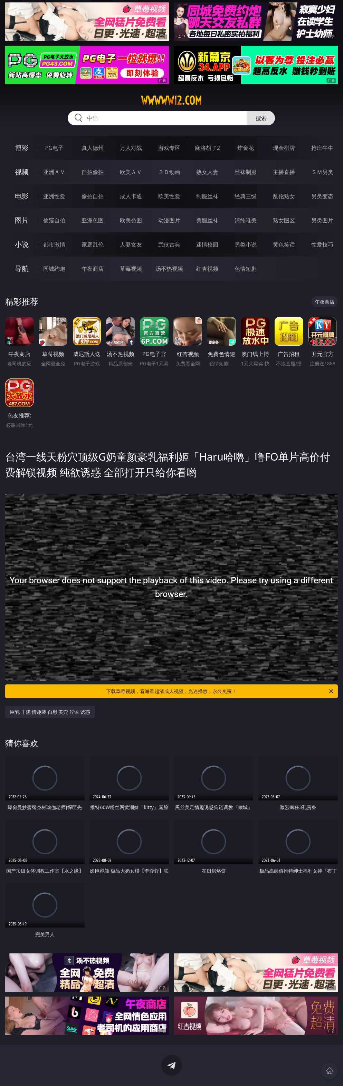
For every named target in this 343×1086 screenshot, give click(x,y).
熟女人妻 (207, 172)
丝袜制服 (246, 172)
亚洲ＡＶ (54, 172)
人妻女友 (131, 244)
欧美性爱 (169, 196)
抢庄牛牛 (322, 148)
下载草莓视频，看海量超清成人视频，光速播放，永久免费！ (220, 691)
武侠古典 (169, 244)
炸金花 (245, 148)
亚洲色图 (93, 220)
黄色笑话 (284, 244)
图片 (22, 220)
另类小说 (246, 244)
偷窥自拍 (54, 220)
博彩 (22, 147)
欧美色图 (131, 220)
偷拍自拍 (93, 196)
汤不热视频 (169, 268)
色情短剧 (246, 268)
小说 (22, 244)
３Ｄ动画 (169, 172)
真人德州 (93, 148)
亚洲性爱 (54, 196)
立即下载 (220, 1070)
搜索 (261, 118)
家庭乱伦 (93, 244)
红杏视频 (207, 268)
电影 (22, 196)
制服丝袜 (207, 196)
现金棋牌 (284, 148)
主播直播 (284, 172)
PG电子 (54, 148)
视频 (22, 171)
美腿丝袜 (207, 220)
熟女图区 (284, 220)
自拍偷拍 (93, 172)
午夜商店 (93, 268)
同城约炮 (54, 268)
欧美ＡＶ (131, 172)
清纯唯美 (246, 220)
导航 (22, 268)
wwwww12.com (171, 100)
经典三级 (246, 196)
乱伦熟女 (284, 196)
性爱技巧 (322, 244)
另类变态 (322, 196)
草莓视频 (131, 268)
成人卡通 (131, 196)
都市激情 (54, 244)
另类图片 (322, 220)
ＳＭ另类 (322, 172)
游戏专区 (169, 148)
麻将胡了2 (207, 148)
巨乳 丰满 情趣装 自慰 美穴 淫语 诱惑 (50, 712)
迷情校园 (207, 244)
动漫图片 (169, 220)
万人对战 (131, 148)
